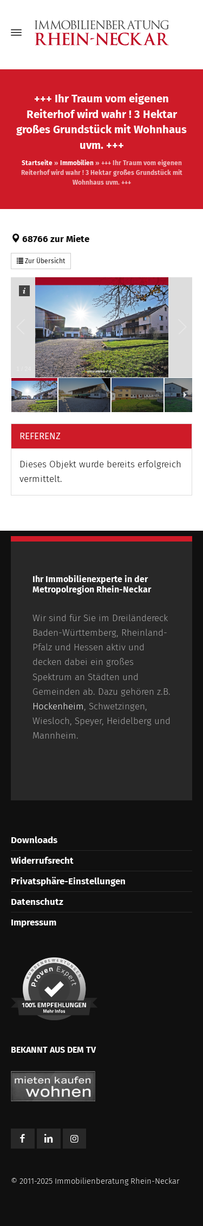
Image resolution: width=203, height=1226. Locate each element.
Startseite (37, 163)
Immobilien (77, 163)
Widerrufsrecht (42, 860)
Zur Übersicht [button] (41, 261)
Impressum (33, 922)
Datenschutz (37, 902)
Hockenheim (58, 706)
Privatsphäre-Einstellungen (68, 881)
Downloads (34, 840)
